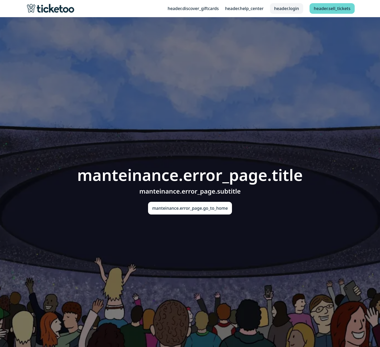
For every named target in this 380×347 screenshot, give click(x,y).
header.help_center (244, 8)
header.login (286, 8)
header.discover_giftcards (193, 8)
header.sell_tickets (332, 8)
